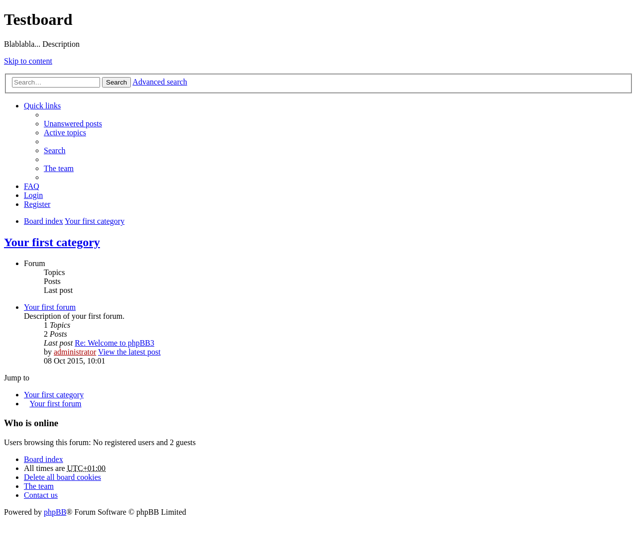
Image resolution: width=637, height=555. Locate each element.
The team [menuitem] (59, 168)
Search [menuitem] (55, 150)
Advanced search (159, 82)
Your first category (52, 242)
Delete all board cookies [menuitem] (62, 477)
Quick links (42, 105)
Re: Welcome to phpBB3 (114, 343)
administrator (75, 352)
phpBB (55, 512)
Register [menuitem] (37, 204)
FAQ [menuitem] (31, 186)
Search (116, 82)
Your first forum (50, 307)
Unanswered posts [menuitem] (73, 123)
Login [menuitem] (33, 195)
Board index (43, 459)
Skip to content (28, 61)
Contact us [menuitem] (41, 495)
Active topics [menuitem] (65, 132)
